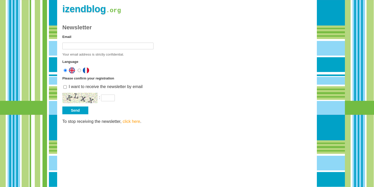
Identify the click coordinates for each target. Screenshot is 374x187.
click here (131, 121)
